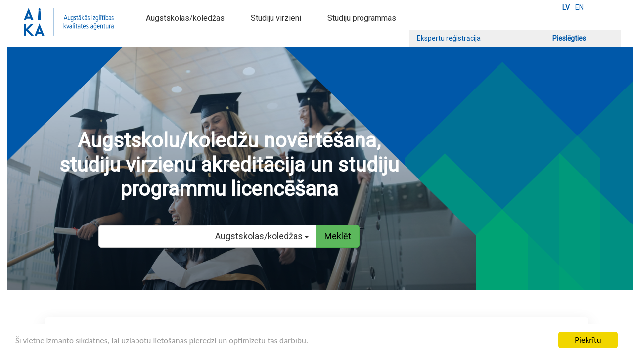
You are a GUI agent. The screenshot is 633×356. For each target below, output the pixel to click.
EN (579, 7)
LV (566, 7)
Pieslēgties (569, 38)
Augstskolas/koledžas (185, 18)
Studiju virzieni (276, 18)
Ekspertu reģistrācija (449, 38)
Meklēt (337, 236)
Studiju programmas (361, 18)
